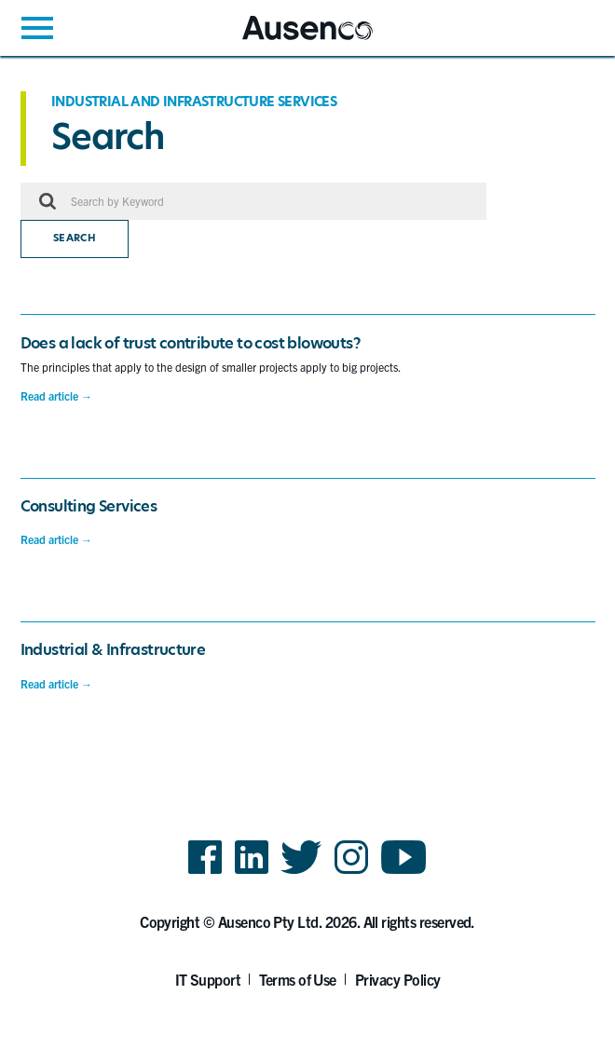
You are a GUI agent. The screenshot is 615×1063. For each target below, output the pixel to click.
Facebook (205, 872)
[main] (307, 398)
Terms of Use (297, 979)
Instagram (351, 872)
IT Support (208, 979)
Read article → (56, 395)
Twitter (301, 872)
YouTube (404, 872)
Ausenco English (288, 39)
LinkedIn (251, 872)
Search (74, 238)
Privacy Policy (398, 979)
